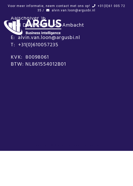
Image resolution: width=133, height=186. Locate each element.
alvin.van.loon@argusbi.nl (73, 10)
